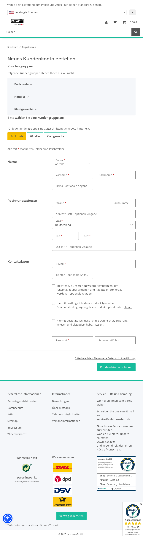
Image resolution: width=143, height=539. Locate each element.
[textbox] (66, 12)
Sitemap (12, 421)
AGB (10, 414)
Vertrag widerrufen (71, 516)
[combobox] (66, 12)
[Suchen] (135, 32)
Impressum (14, 427)
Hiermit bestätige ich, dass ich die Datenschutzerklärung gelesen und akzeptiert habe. (92, 322)
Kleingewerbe (24, 109)
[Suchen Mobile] (67, 32)
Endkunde (21, 84)
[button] (106, 22)
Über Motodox (61, 408)
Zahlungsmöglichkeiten (66, 414)
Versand (53, 525)
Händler (19, 96)
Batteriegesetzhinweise (21, 401)
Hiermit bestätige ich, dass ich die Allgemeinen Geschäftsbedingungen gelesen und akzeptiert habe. (94, 307)
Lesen (128, 307)
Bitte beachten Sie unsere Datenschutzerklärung (105, 358)
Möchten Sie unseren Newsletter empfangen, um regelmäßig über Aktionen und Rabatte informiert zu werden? (90, 289)
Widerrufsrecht (16, 434)
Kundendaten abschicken (116, 367)
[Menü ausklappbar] (5, 20)
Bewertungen (60, 401)
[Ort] (108, 236)
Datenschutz (15, 408)
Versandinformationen (66, 421)
